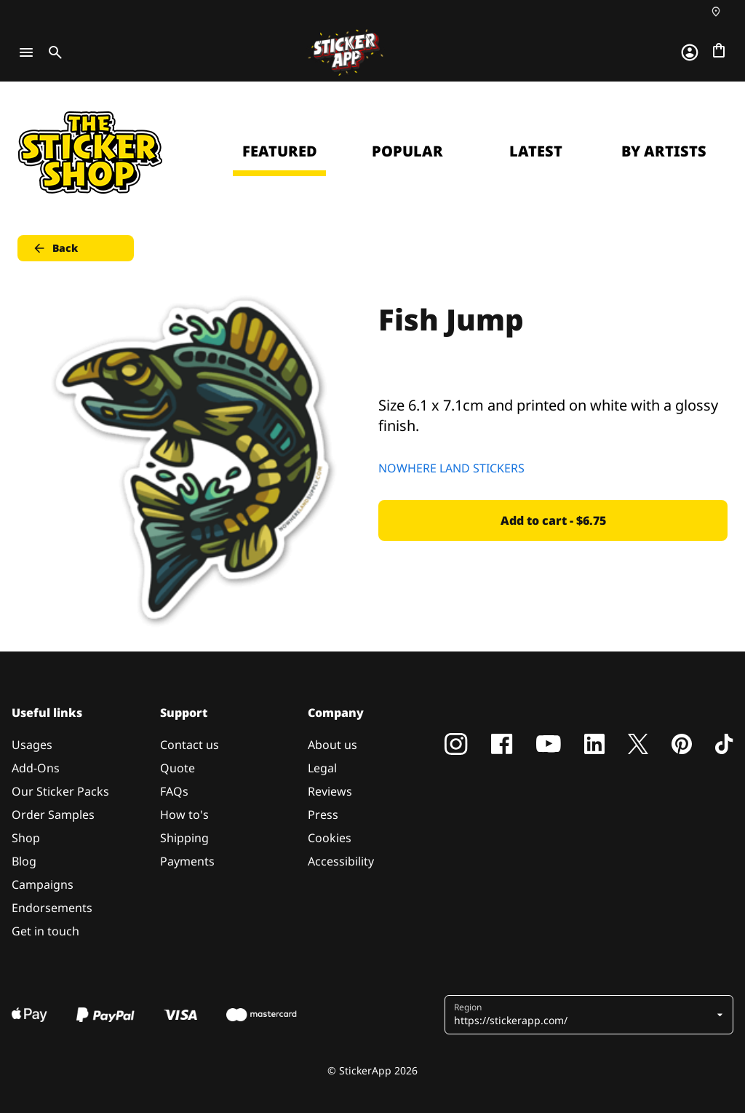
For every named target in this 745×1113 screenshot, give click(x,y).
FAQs (174, 791)
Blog (24, 861)
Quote (177, 768)
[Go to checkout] (719, 50)
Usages (32, 745)
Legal (322, 768)
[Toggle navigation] (26, 52)
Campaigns (42, 884)
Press (323, 815)
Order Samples (53, 815)
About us (332, 745)
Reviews (330, 791)
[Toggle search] (52, 52)
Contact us (189, 745)
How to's (184, 815)
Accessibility (341, 861)
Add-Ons (36, 768)
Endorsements (52, 908)
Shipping (184, 838)
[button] (583, 1015)
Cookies (329, 838)
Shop (26, 838)
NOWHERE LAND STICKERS (451, 468)
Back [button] (55, 248)
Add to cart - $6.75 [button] (553, 520)
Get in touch (45, 931)
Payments (187, 861)
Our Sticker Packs (60, 791)
